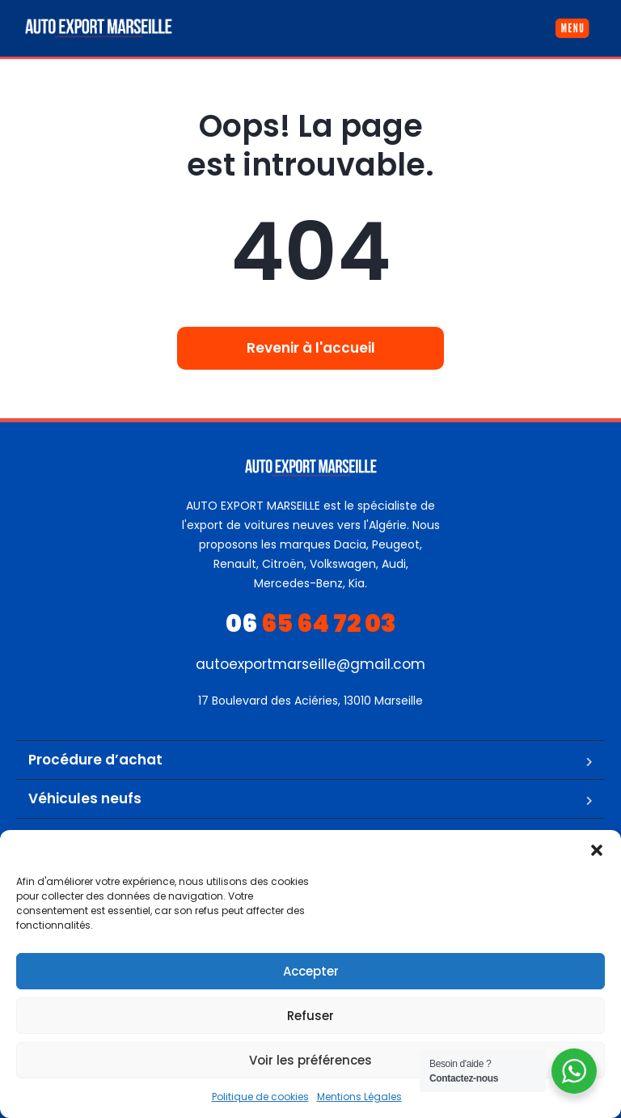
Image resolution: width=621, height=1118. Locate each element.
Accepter (311, 971)
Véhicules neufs (85, 798)
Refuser (310, 1015)
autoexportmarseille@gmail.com (310, 664)
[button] (597, 850)
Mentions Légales (359, 1096)
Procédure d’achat (95, 759)
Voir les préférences (310, 1060)
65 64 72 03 (311, 624)
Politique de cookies (260, 1096)
